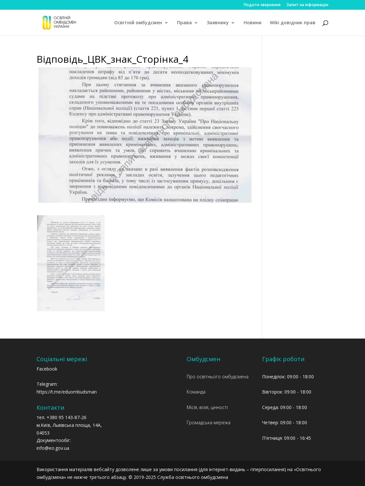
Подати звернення (262, 5)
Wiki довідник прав (292, 23)
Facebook (47, 369)
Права (184, 23)
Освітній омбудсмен (138, 23)
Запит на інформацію (307, 5)
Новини (252, 23)
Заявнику (218, 23)
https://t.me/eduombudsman (67, 392)
